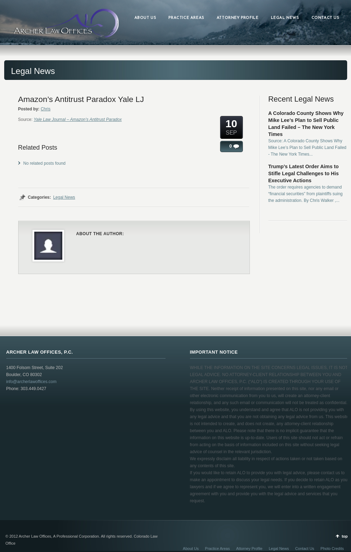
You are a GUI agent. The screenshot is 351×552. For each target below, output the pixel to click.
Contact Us (304, 548)
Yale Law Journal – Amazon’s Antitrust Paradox (77, 119)
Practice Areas (217, 548)
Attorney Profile (249, 548)
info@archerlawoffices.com (31, 381)
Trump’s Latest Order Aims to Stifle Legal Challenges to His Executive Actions (303, 173)
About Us (191, 548)
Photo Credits (332, 548)
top (345, 536)
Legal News (64, 197)
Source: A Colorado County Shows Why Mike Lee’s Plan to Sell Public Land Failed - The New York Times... (307, 147)
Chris (45, 109)
